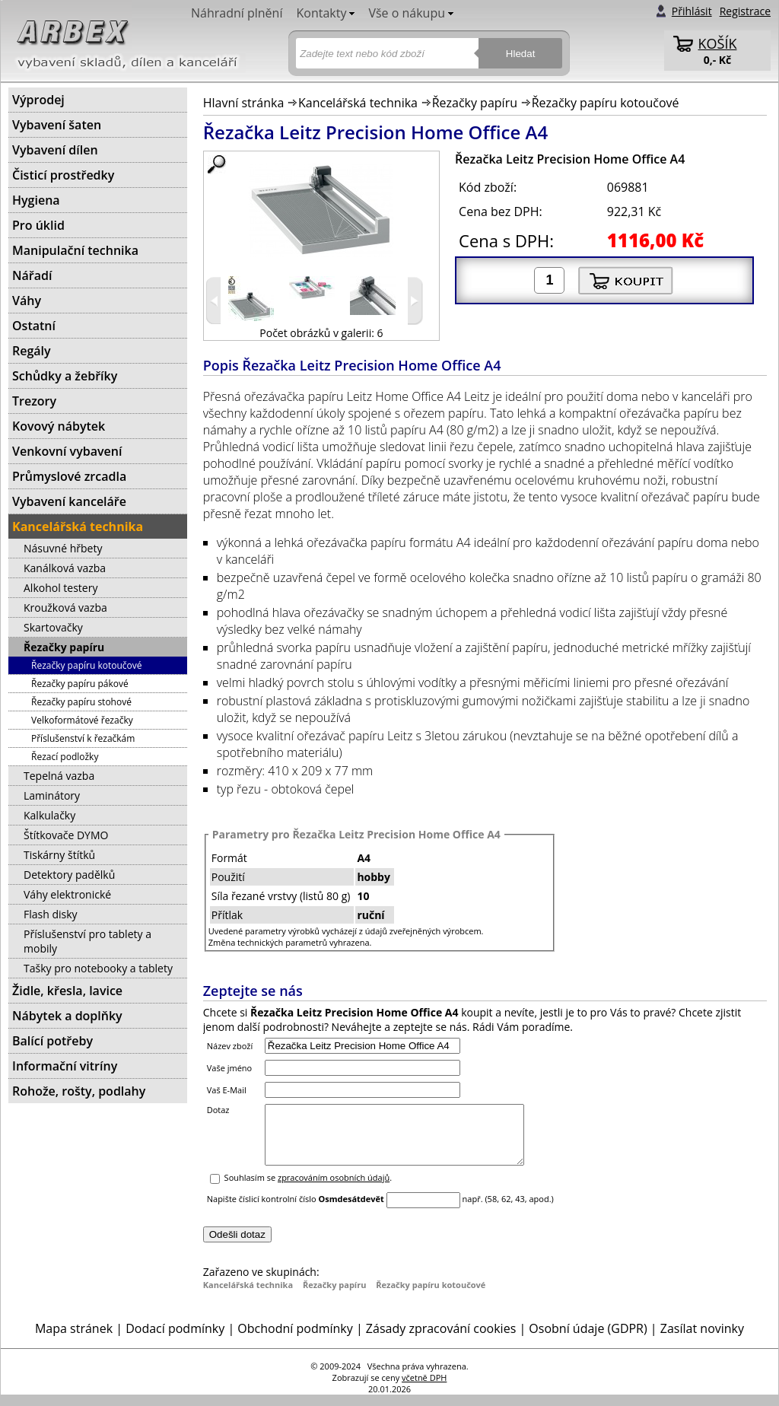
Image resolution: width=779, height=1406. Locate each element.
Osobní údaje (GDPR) (588, 1339)
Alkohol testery (60, 588)
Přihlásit (692, 11)
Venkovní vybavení (67, 451)
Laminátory (52, 795)
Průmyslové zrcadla (69, 476)
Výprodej (38, 99)
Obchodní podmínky (294, 1339)
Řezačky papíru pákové (80, 683)
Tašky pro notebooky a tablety (98, 968)
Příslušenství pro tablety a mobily (87, 941)
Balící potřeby (52, 1040)
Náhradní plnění (236, 13)
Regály (31, 350)
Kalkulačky (49, 815)
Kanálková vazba (65, 568)
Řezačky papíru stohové (81, 701)
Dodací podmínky (175, 1339)
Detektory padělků (69, 874)
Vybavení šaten (56, 124)
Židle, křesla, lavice (67, 990)
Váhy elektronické (67, 894)
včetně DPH (424, 1389)
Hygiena (36, 200)
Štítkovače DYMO (66, 835)
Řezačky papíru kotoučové (605, 102)
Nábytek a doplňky (67, 1015)
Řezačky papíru (474, 102)
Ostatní (34, 325)
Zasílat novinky (702, 1339)
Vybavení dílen (55, 150)
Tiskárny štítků (59, 855)
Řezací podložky (64, 756)
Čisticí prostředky (63, 175)
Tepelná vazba (59, 775)
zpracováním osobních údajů (334, 1188)
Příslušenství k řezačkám (83, 738)
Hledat (521, 53)
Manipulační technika (75, 250)
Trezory (34, 401)
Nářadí (32, 275)
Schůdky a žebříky (64, 375)
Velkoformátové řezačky (82, 720)
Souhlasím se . (308, 1188)
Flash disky (51, 914)
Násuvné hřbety (63, 548)
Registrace (745, 11)
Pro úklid (38, 225)
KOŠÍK (717, 43)
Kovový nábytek (58, 426)
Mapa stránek (74, 1339)
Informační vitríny (64, 1066)
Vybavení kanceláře (69, 501)
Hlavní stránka (244, 102)
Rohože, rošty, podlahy (78, 1091)
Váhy (26, 300)
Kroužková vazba (65, 607)
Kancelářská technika (358, 102)
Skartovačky (53, 627)
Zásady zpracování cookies (441, 1339)
